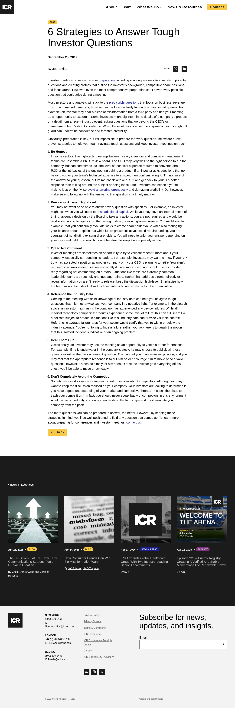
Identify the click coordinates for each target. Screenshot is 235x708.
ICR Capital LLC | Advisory (99, 657)
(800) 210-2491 (53, 619)
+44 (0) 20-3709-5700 (57, 639)
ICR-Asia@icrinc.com (57, 659)
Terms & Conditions (95, 627)
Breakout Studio (156, 699)
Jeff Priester (75, 568)
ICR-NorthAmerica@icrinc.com (60, 624)
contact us (133, 422)
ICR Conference (93, 634)
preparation (107, 80)
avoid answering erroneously (108, 189)
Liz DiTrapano (91, 568)
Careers (88, 650)
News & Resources (185, 7)
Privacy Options (92, 621)
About (111, 7)
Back (62, 433)
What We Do (148, 7)
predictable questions (124, 102)
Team (127, 7)
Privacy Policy (92, 615)
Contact (217, 7)
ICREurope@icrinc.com (58, 643)
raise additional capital (112, 212)
